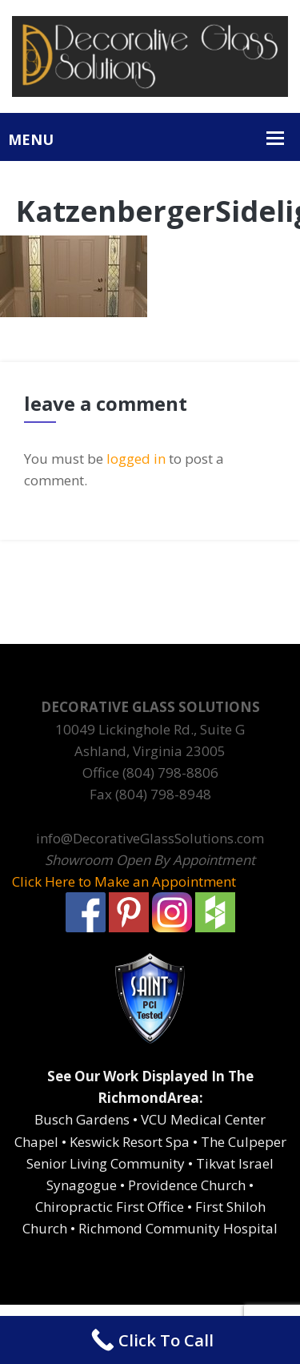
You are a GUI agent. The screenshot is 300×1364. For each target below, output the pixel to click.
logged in (136, 458)
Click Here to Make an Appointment (124, 881)
